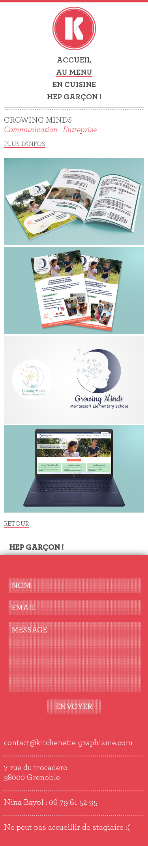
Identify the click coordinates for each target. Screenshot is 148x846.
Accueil (74, 60)
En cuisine (74, 85)
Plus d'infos (24, 144)
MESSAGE (29, 630)
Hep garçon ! (74, 97)
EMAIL (23, 608)
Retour (16, 523)
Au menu (74, 72)
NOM (21, 586)
